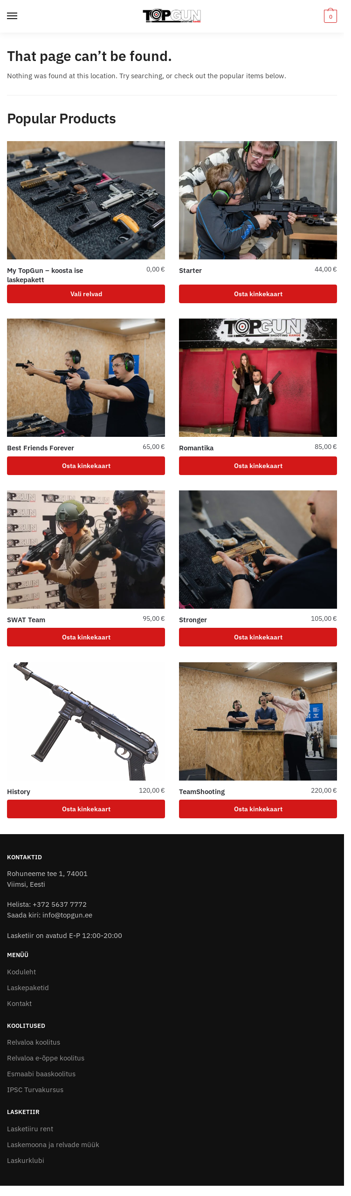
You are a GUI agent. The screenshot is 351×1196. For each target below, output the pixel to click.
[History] (86, 721)
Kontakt (19, 1003)
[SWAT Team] (86, 549)
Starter (190, 270)
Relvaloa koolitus (33, 1042)
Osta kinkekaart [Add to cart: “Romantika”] (258, 466)
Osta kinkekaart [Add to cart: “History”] (86, 809)
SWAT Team (26, 619)
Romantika (196, 447)
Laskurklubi (25, 1160)
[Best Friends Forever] (86, 378)
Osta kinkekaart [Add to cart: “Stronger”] (258, 637)
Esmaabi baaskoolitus (41, 1073)
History (18, 791)
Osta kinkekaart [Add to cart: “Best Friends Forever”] (86, 466)
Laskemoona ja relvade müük (53, 1144)
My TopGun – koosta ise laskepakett (45, 275)
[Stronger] (258, 549)
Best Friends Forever (40, 447)
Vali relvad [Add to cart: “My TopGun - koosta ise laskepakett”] (86, 294)
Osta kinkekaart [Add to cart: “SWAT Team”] (86, 637)
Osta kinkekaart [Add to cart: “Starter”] (258, 294)
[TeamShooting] (258, 721)
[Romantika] (258, 378)
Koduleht (21, 971)
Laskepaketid (28, 987)
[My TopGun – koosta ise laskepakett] (86, 200)
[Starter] (258, 200)
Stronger (193, 619)
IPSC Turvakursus (35, 1089)
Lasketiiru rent (30, 1128)
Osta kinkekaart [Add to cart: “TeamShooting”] (258, 809)
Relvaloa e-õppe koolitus (45, 1057)
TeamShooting (202, 791)
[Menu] (21, 16)
